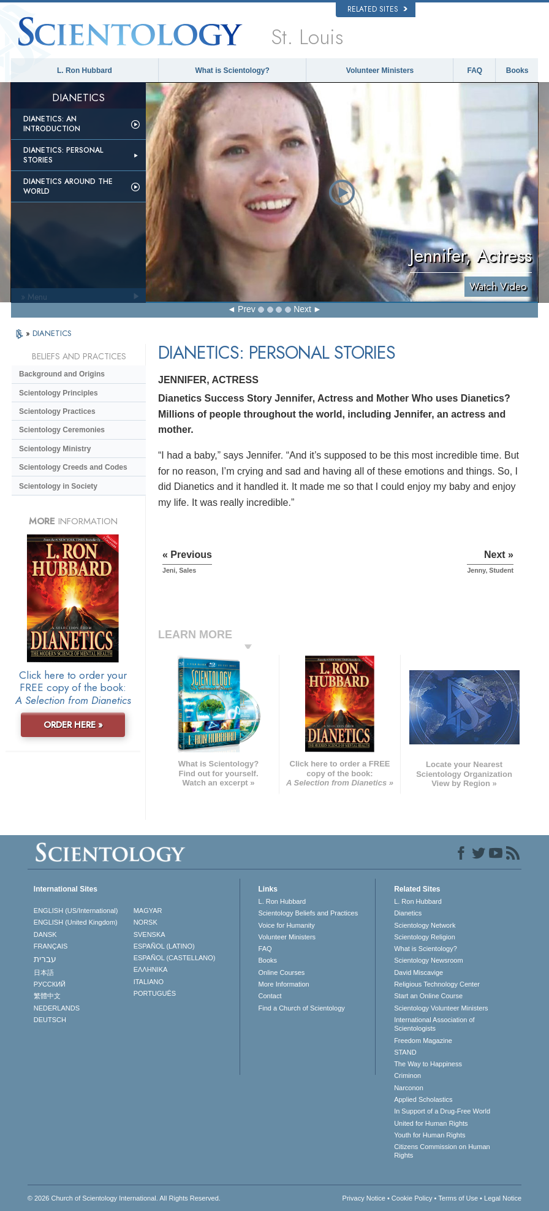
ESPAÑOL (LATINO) (164, 946)
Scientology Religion (424, 937)
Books (517, 70)
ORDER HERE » (73, 725)
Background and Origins (62, 374)
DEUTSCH (50, 1019)
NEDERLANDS (57, 1008)
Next (302, 309)
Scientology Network (424, 925)
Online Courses (282, 972)
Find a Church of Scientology (302, 1008)
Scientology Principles (58, 393)
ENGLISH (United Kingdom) (76, 922)
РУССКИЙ (50, 984)
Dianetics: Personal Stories (63, 155)
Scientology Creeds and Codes (73, 467)
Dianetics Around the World (68, 186)
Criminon (407, 1075)
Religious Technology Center (437, 984)
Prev (247, 309)
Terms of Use (458, 1198)
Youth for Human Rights (429, 1135)
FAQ (474, 70)
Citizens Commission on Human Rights (442, 1151)
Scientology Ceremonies (62, 430)
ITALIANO (149, 981)
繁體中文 (47, 995)
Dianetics (408, 913)
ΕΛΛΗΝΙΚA (151, 969)
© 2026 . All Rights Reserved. (124, 1198)
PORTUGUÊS (155, 993)
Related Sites (377, 9)
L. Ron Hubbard (84, 70)
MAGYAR (148, 910)
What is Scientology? (232, 70)
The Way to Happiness (428, 1064)
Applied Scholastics (423, 1099)
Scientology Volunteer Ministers (441, 1008)
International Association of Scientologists (434, 1024)
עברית (45, 959)
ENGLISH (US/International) (76, 910)
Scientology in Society (58, 486)
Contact (270, 995)
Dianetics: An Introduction (51, 123)
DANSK (45, 934)
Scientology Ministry (55, 449)
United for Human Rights (431, 1123)
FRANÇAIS (51, 946)
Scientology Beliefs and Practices (308, 913)
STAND (405, 1052)
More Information (284, 984)
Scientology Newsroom (428, 960)
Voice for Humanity (287, 925)
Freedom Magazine (423, 1040)
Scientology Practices (57, 411)
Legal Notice (502, 1198)
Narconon (408, 1087)
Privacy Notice (364, 1198)
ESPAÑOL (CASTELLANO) (175, 957)
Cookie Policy (412, 1198)
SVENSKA (149, 934)
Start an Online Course (428, 995)
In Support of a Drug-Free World (442, 1111)
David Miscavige (418, 972)
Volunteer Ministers (380, 70)
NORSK (145, 922)
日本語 (44, 972)
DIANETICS (52, 333)
